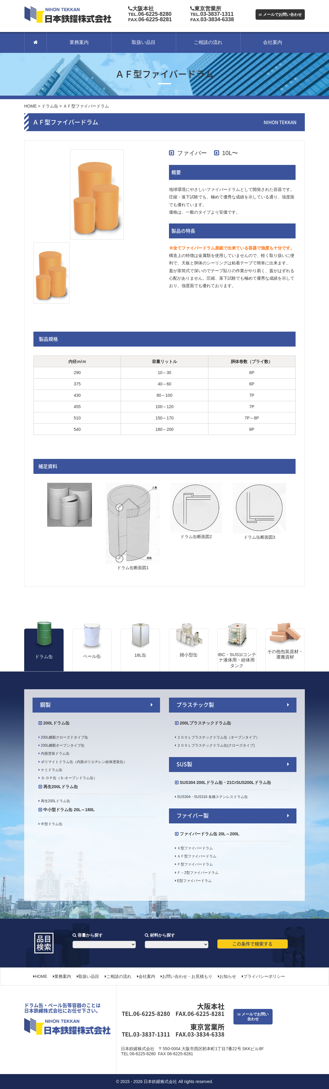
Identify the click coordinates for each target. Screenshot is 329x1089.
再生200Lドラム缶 (55, 801)
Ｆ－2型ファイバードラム (197, 873)
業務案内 (79, 42)
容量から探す (88, 935)
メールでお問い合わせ (280, 14)
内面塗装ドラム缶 (54, 753)
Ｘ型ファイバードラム (194, 848)
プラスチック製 (195, 704)
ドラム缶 (49, 106)
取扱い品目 (144, 42)
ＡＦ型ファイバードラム (196, 856)
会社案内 (272, 42)
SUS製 (184, 764)
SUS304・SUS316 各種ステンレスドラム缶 (213, 797)
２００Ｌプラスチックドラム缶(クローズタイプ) (215, 745)
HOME (30, 106)
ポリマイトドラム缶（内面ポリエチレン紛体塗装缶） (83, 762)
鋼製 (45, 704)
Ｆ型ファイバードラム (194, 864)
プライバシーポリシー (263, 976)
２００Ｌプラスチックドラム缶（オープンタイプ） (217, 737)
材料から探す (160, 935)
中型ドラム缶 (51, 824)
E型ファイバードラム (194, 881)
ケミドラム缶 (51, 770)
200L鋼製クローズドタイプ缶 (64, 737)
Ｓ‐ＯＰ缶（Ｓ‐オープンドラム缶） (68, 778)
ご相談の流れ (208, 42)
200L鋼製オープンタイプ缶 (62, 745)
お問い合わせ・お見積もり (186, 976)
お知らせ (227, 976)
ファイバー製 (192, 815)
